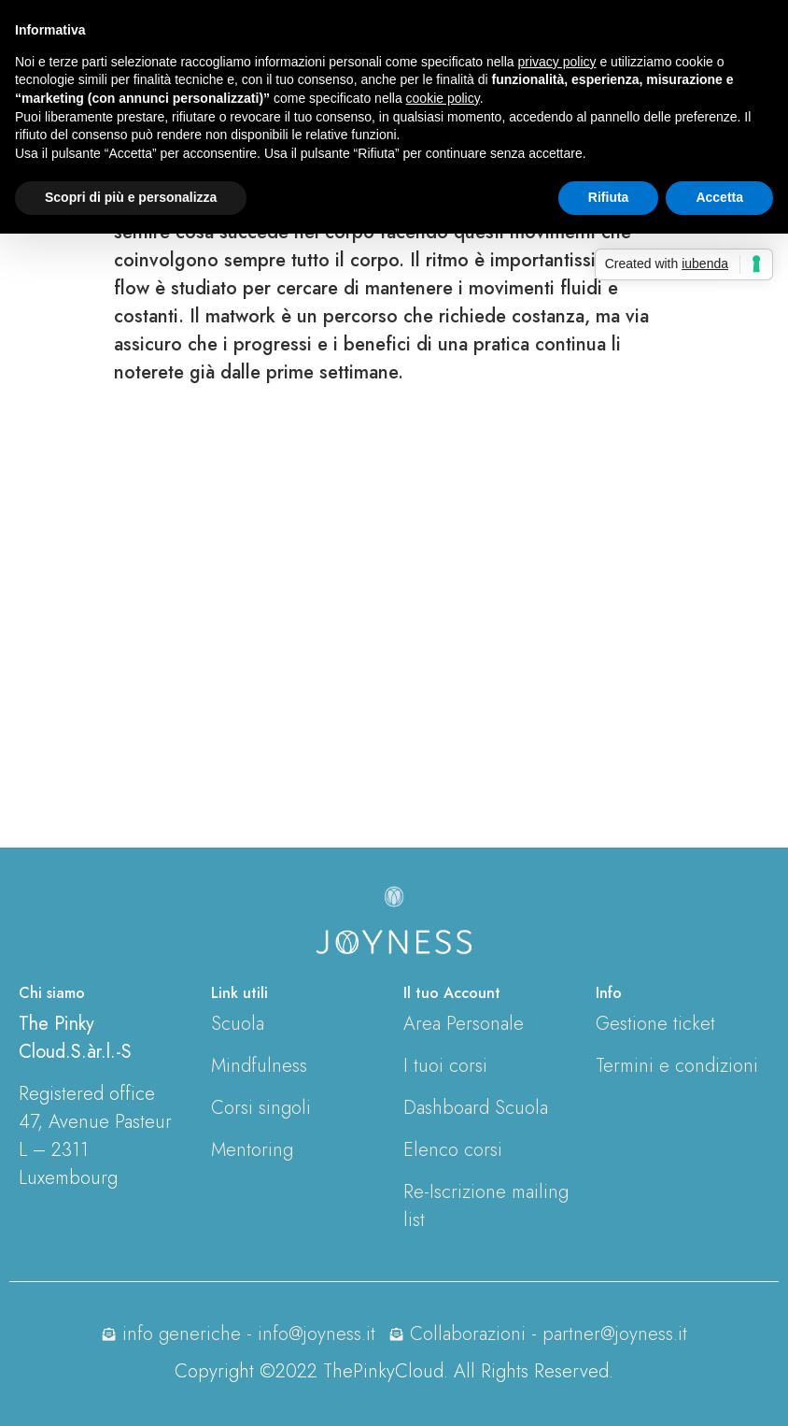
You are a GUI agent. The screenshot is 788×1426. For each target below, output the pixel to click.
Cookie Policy (653, 1131)
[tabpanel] (394, 482)
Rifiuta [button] (608, 197)
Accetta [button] (719, 197)
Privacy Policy (652, 1103)
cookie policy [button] (443, 98)
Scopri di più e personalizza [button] (131, 197)
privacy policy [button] (557, 61)
